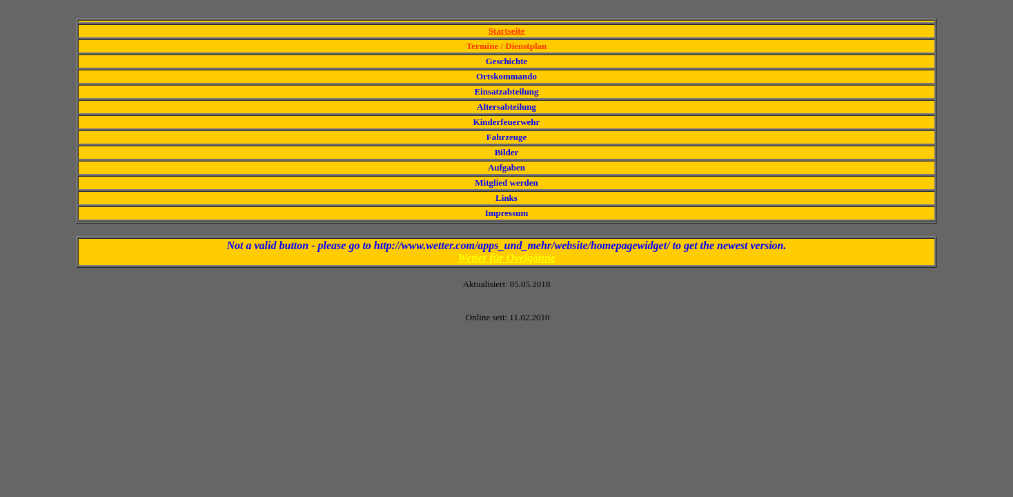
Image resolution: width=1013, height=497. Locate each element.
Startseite (507, 31)
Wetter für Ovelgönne (506, 258)
